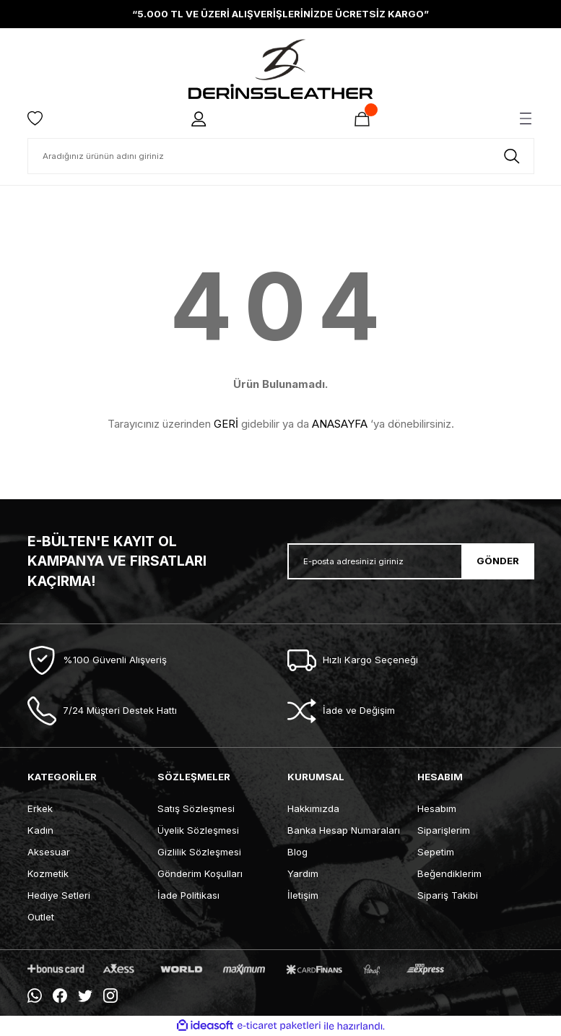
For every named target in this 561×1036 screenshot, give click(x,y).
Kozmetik (48, 873)
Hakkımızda (313, 808)
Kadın (40, 830)
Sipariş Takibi (447, 895)
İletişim (302, 895)
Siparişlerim (443, 830)
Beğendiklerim (449, 873)
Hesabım (436, 808)
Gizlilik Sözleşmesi (199, 852)
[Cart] (362, 118)
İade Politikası (188, 895)
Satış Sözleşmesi (196, 808)
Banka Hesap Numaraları (343, 830)
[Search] (280, 156)
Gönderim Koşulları (200, 873)
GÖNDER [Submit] (498, 560)
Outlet (40, 917)
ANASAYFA (340, 424)
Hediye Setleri (58, 895)
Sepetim (435, 852)
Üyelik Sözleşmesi (198, 830)
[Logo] (280, 69)
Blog (297, 852)
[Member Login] (199, 118)
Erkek (40, 808)
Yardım (302, 873)
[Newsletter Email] (410, 561)
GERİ (226, 424)
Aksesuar (48, 852)
